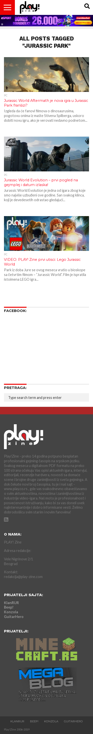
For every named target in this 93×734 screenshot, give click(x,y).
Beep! (9, 607)
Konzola (11, 612)
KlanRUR (11, 603)
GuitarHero (14, 617)
